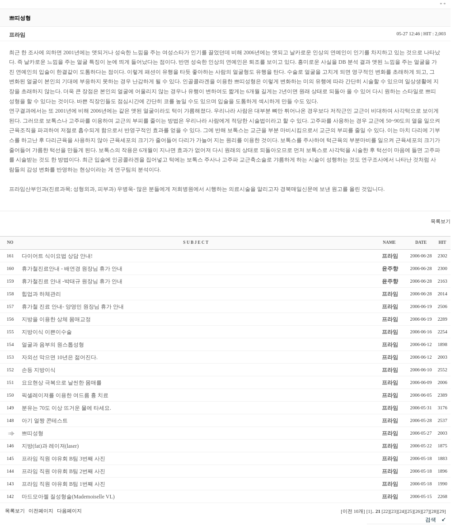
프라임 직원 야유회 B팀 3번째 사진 (63, 458)
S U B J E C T (195, 242)
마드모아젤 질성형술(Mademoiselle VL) (68, 496)
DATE (421, 242)
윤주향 (390, 269)
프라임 (390, 256)
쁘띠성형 (32, 433)
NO (10, 242)
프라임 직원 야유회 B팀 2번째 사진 (63, 471)
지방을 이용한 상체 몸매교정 (56, 319)
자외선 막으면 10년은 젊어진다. (60, 357)
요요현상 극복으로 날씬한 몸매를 (62, 382)
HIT (442, 242)
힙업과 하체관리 (41, 294)
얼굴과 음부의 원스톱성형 (53, 344)
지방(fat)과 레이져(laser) (50, 446)
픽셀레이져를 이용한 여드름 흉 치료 (65, 395)
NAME (389, 242)
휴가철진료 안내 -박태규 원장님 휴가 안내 (72, 281)
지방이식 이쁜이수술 (47, 332)
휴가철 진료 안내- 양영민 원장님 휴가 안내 (73, 306)
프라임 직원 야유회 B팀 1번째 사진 (63, 484)
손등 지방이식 (39, 370)
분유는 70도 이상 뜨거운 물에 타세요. (66, 408)
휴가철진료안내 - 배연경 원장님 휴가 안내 (72, 269)
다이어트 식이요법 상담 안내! (57, 256)
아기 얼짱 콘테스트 (45, 420)
